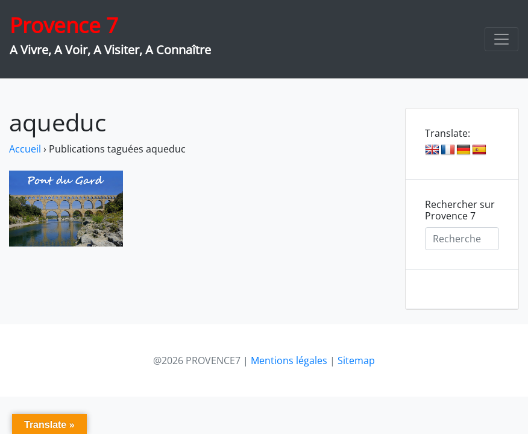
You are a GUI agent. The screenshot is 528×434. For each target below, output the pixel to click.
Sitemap (356, 360)
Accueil (25, 149)
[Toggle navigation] (501, 39)
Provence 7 (64, 25)
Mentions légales (289, 360)
